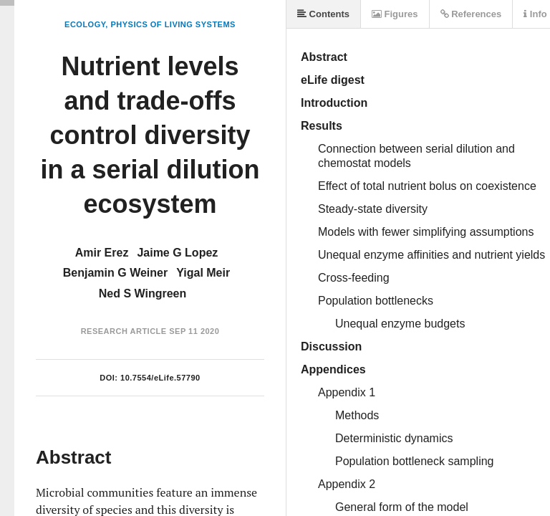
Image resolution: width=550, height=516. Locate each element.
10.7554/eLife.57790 (160, 377)
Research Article (124, 331)
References (471, 14)
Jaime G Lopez (177, 253)
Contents (323, 14)
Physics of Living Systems (172, 24)
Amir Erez (102, 253)
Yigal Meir (203, 273)
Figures (395, 14)
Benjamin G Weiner (115, 273)
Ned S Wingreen (143, 293)
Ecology (84, 24)
